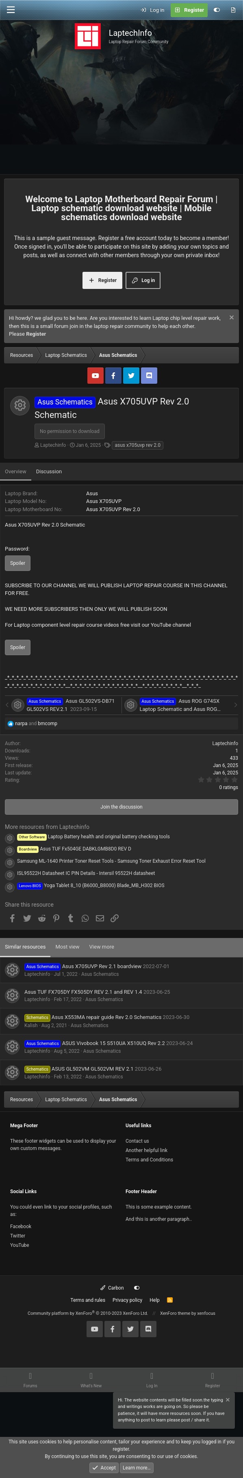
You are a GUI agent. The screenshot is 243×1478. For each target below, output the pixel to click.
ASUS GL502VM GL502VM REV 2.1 (93, 1069)
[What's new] (233, 10)
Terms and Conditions (149, 1160)
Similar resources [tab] (25, 947)
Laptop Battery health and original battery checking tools (93, 837)
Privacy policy (127, 1300)
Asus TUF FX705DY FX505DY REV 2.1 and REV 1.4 (83, 992)
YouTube (19, 1245)
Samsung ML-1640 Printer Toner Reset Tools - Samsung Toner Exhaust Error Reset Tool (111, 861)
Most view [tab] (67, 947)
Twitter (17, 1236)
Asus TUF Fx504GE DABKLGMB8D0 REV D (74, 849)
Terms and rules (87, 1300)
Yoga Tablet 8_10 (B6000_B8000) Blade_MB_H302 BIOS (91, 885)
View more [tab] (101, 947)
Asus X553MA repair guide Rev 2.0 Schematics (107, 1017)
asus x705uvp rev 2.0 (138, 445)
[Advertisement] (121, 114)
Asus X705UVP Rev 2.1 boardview (102, 966)
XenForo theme (175, 1313)
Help (155, 1300)
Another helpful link (146, 1150)
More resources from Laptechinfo (47, 827)
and (36, 723)
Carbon (112, 1288)
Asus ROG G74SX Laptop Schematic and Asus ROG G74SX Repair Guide (180, 709)
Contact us (137, 1141)
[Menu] (11, 10)
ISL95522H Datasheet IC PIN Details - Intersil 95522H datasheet (86, 873)
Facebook (20, 1226)
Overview (15, 471)
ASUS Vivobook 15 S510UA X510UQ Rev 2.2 (113, 1043)
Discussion (49, 471)
